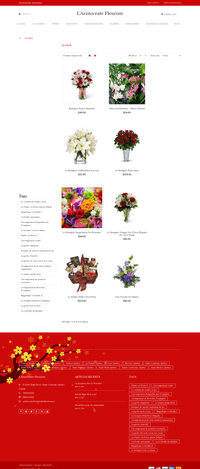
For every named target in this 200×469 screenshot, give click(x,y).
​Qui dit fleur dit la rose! (86, 379)
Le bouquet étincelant (80, 162)
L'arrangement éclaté (31, 240)
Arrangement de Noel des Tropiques (33, 289)
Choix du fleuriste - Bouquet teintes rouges (46, 158)
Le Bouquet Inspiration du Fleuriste (121, 163)
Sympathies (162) (26, 68)
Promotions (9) (26, 91)
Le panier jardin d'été (31, 274)
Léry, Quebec (114, 348)
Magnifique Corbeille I (31, 212)
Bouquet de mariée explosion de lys (37, 250)
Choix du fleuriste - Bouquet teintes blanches (46, 135)
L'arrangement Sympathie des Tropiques (35, 223)
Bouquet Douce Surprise (80, 104)
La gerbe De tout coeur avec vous (36, 261)
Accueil (29, 38)
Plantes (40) (24, 62)
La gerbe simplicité (30, 245)
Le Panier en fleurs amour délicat (36, 207)
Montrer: (133, 55)
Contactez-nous (25, 450)
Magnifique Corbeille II (31, 295)
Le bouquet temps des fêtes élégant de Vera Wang (162, 163)
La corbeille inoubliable (31, 311)
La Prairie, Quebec (94, 348)
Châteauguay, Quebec (51, 348)
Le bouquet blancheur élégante (35, 300)
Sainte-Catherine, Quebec (134, 353)
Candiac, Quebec (28, 348)
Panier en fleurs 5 (29, 235)
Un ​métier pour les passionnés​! (89, 390)
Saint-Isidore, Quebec (31, 353)
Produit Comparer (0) (72, 55)
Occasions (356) (26, 74)
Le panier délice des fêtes (80, 223)
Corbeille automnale (30, 217)
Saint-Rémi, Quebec (108, 353)
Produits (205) (25, 86)
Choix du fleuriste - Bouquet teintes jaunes (46, 113)
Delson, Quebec (73, 348)
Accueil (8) (23, 50)
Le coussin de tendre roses (33, 201)
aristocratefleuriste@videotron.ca (38, 386)
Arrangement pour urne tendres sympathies (36, 267)
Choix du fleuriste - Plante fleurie (121, 104)
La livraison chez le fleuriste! (88, 369)
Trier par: (155, 55)
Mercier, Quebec (132, 348)
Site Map (37, 450)
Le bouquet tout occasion (33, 230)
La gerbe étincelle (29, 256)
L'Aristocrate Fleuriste (100, 13)
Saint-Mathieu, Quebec (56, 353)
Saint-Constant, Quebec (156, 348)
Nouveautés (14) (26, 97)
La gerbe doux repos (30, 305)
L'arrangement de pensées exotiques (33, 281)
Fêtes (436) (24, 80)
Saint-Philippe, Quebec (83, 353)
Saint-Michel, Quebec (161, 353)
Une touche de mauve (121, 223)
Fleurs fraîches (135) (27, 56)
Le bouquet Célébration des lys (163, 104)
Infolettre (47, 450)
